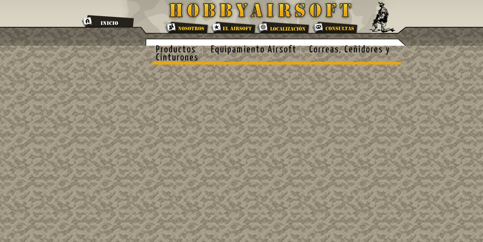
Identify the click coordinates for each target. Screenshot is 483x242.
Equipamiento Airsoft (254, 49)
